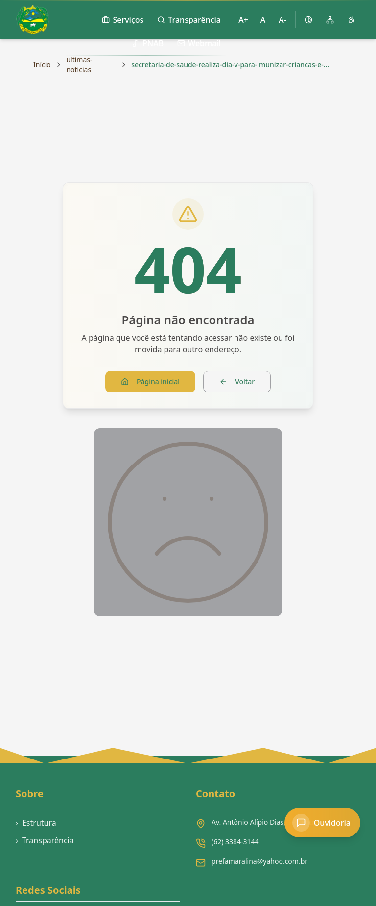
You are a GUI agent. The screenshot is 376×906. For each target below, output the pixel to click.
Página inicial (150, 381)
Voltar (237, 381)
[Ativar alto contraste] (308, 19)
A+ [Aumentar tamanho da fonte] (243, 19)
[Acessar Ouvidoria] (322, 822)
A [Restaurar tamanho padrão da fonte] (262, 19)
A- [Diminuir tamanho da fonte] (282, 19)
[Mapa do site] (330, 19)
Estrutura (36, 823)
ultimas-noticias (79, 64)
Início (42, 64)
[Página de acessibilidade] (351, 19)
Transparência (45, 840)
